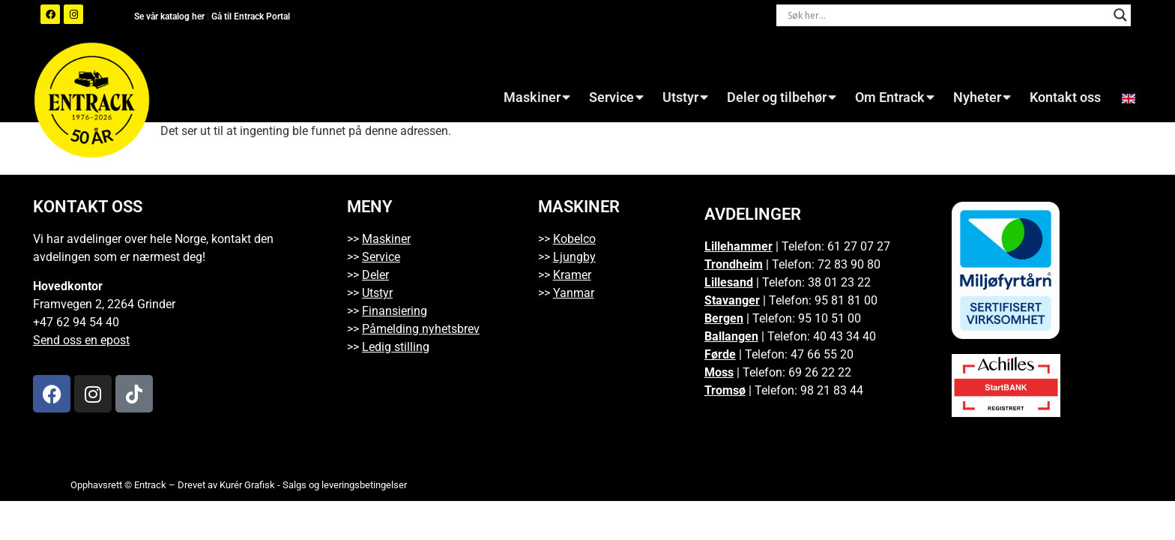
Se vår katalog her (170, 16)
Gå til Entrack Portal (250, 16)
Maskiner (537, 97)
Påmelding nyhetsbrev (421, 329)
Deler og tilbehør (781, 97)
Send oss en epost (81, 340)
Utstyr (685, 97)
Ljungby (574, 257)
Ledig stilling (395, 347)
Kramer (572, 275)
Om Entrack (894, 97)
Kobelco (574, 239)
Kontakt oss (1065, 97)
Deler (375, 275)
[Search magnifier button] (1120, 15)
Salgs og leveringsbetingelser (345, 484)
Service (616, 97)
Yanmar (573, 293)
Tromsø (725, 390)
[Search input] (947, 15)
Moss (719, 372)
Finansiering (394, 311)
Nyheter (982, 97)
